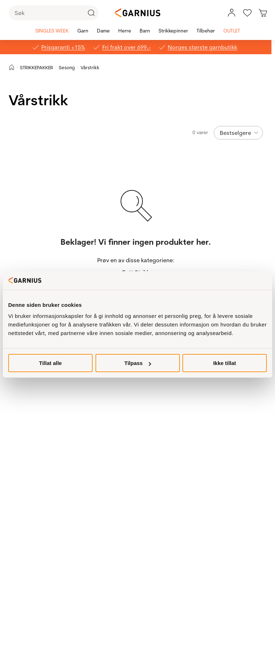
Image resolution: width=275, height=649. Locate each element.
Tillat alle (50, 363)
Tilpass (137, 363)
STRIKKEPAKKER (36, 67)
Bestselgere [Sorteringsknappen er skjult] (235, 132)
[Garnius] (137, 13)
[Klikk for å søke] (91, 13)
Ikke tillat (224, 363)
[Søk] (54, 13)
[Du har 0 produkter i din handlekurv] (263, 13)
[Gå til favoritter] (247, 13)
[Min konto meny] (231, 13)
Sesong (67, 67)
